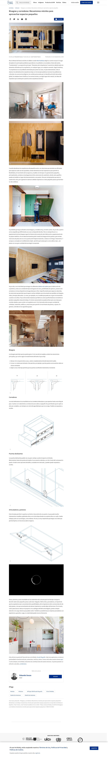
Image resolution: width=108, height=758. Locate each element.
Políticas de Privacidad (59, 747)
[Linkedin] (18, 19)
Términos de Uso (44, 747)
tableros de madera (43, 286)
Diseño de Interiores (15, 695)
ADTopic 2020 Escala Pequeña (34, 691)
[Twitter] (14, 19)
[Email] (22, 19)
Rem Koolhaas (40, 61)
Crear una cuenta (86, 2)
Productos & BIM (50, 2)
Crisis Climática (50, 691)
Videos (64, 2)
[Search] (25, 2)
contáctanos (23, 664)
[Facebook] (10, 19)
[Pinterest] (26, 19)
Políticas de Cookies (16, 750)
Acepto (94, 748)
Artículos (21, 691)
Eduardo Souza (25, 675)
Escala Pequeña (41, 657)
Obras (35, 2)
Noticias (58, 2)
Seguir (55, 676)
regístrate (37, 753)
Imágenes (41, 2)
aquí (62, 659)
